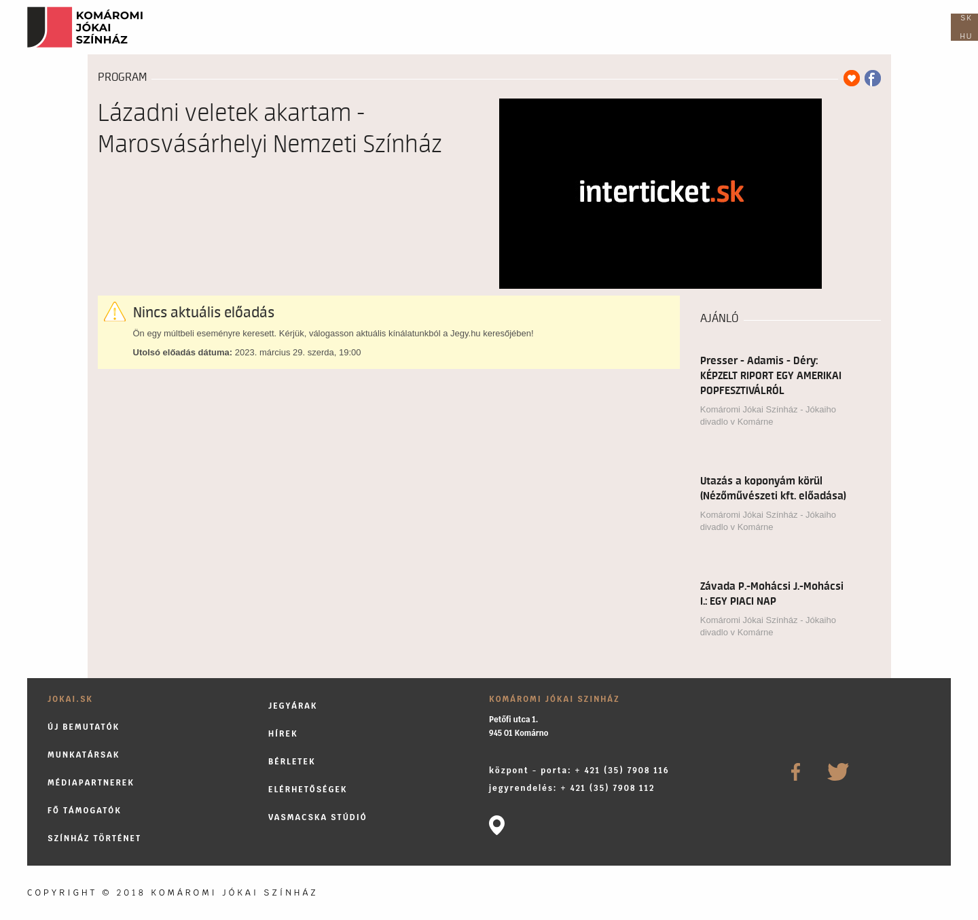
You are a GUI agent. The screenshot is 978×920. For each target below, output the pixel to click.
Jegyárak (293, 706)
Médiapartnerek (91, 782)
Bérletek (292, 761)
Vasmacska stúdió (317, 817)
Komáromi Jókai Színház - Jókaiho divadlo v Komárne (768, 415)
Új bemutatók (84, 727)
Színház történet (94, 838)
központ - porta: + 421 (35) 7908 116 (579, 770)
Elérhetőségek (308, 789)
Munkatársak (84, 754)
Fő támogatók (85, 810)
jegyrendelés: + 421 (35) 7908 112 (572, 788)
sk (966, 17)
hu (966, 36)
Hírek (283, 733)
